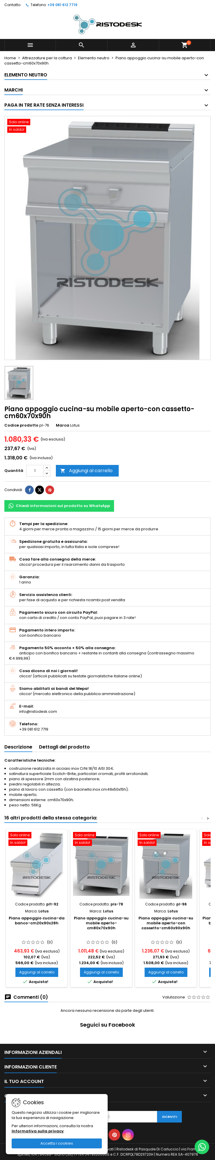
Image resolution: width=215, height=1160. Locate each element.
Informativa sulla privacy (38, 1131)
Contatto (12, 4)
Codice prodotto (21, 425)
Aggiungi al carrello (86, 470)
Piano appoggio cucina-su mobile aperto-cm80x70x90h (101, 923)
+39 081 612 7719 (62, 4)
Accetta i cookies (56, 1143)
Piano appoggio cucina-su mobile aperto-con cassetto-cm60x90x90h (165, 923)
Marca (62, 425)
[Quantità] (35, 471)
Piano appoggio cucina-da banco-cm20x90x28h (37, 920)
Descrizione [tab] (18, 747)
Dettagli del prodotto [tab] (64, 747)
